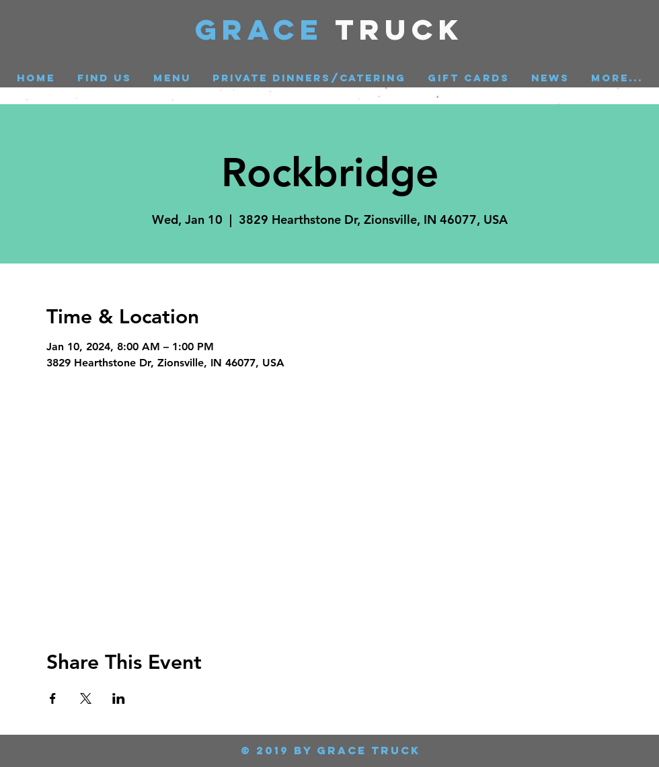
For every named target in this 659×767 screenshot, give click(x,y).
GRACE (265, 29)
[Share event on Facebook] (52, 698)
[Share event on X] (85, 698)
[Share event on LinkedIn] (118, 698)
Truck (400, 29)
